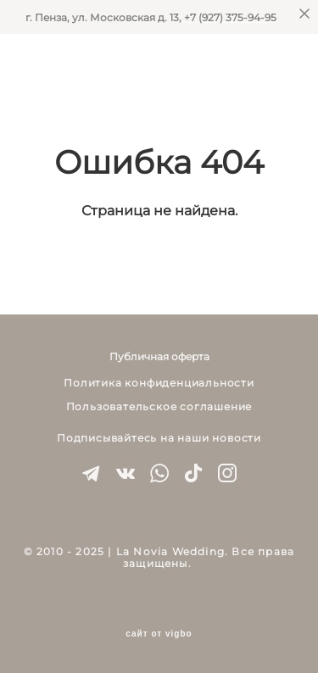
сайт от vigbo (159, 634)
